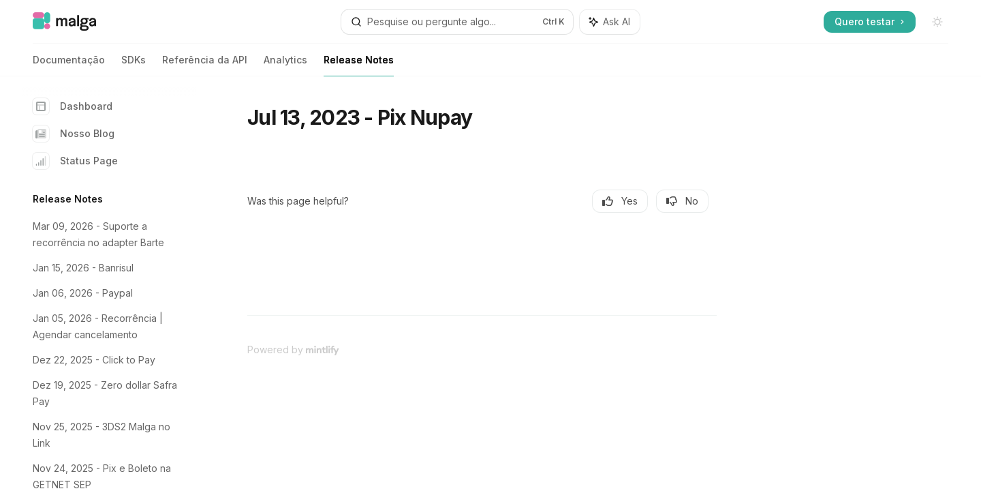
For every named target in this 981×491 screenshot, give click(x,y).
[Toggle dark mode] (937, 22)
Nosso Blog (73, 133)
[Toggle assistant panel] (610, 22)
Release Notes (359, 65)
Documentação (69, 65)
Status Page (75, 161)
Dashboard (72, 106)
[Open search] (456, 22)
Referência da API (204, 65)
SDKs (133, 65)
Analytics (285, 65)
